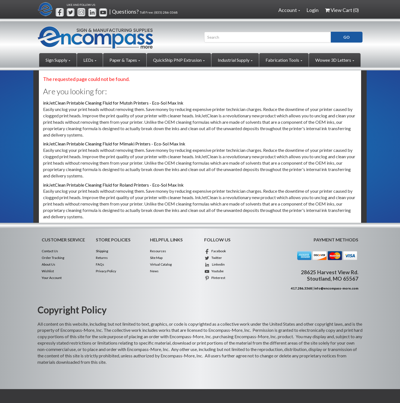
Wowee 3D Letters (334, 60)
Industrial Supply (235, 60)
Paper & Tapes (124, 60)
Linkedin (214, 264)
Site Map (156, 258)
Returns (102, 258)
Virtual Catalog (161, 264)
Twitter (213, 258)
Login (312, 10)
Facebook (215, 251)
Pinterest (214, 278)
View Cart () (342, 10)
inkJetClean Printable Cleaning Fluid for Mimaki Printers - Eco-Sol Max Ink (114, 143)
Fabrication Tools (284, 60)
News (154, 271)
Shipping (102, 251)
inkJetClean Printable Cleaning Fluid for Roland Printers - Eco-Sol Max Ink (113, 184)
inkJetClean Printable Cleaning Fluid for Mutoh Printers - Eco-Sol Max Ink (113, 102)
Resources (158, 251)
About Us (48, 264)
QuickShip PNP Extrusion (179, 60)
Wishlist (48, 271)
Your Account (52, 278)
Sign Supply (58, 60)
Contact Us (50, 251)
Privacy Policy (106, 271)
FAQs (100, 264)
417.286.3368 (301, 288)
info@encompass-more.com (336, 288)
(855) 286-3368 (166, 12)
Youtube (214, 271)
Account (289, 10)
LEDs (89, 60)
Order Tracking (53, 258)
